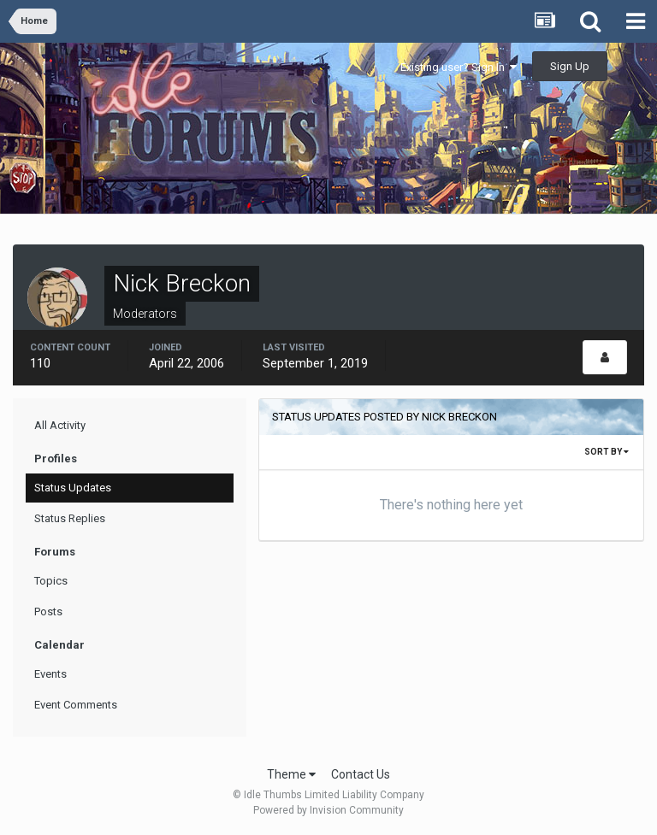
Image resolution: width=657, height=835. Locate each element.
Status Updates (72, 487)
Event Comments (75, 704)
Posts (48, 611)
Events (50, 673)
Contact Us (360, 774)
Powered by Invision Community (328, 810)
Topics (51, 580)
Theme (291, 774)
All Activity (60, 425)
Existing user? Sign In (458, 67)
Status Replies (69, 518)
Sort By (606, 451)
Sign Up (569, 66)
